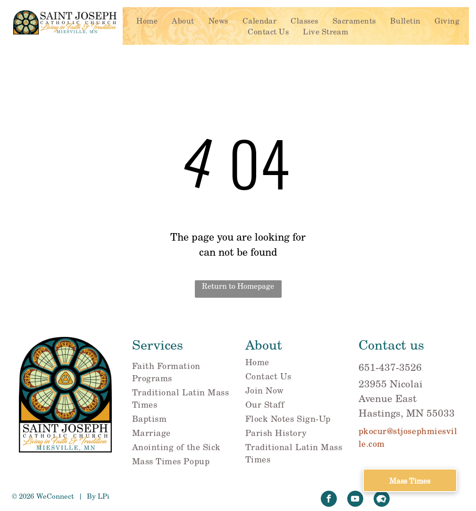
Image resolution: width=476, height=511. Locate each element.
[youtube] (355, 500)
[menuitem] (147, 20)
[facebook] (329, 500)
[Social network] (382, 500)
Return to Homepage (238, 285)
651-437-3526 (390, 367)
